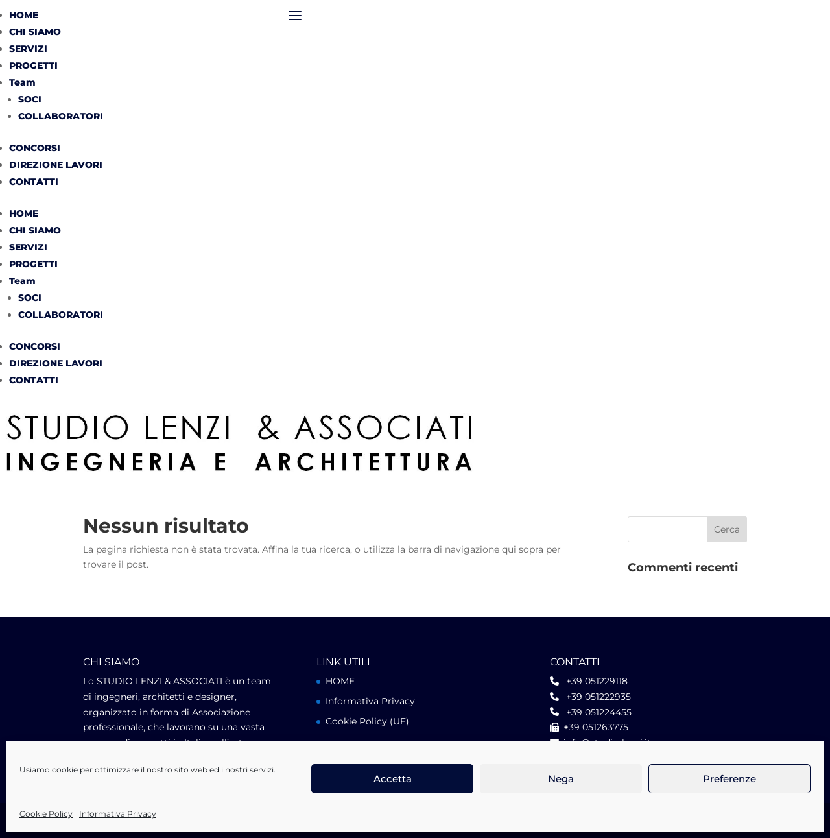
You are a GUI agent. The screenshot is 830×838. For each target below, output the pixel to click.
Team (22, 82)
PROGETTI (33, 65)
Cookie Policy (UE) (367, 721)
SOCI (30, 99)
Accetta (393, 778)
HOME (23, 15)
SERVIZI (28, 48)
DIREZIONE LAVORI (55, 165)
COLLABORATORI (60, 116)
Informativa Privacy (117, 814)
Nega (561, 778)
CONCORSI (34, 148)
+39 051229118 (593, 681)
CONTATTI (33, 181)
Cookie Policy (46, 814)
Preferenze (729, 778)
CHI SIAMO (35, 32)
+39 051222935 (595, 696)
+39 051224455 (595, 712)
